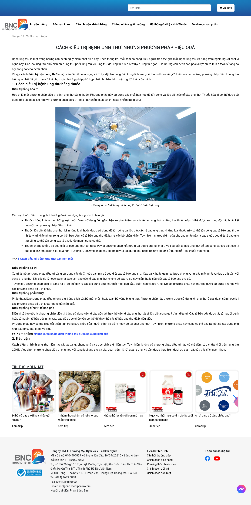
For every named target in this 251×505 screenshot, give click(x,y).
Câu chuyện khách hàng (91, 24)
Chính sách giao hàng (160, 460)
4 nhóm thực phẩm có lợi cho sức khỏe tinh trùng (78, 417)
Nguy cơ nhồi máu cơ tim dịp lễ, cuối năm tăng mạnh (171, 417)
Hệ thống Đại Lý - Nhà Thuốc (168, 24)
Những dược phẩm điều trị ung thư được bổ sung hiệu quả (71, 334)
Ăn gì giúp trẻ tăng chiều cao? (213, 415)
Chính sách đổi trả (158, 468)
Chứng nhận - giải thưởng (128, 24)
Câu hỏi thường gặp (159, 455)
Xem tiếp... (18, 426)
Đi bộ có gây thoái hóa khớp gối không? (31, 417)
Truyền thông (38, 24)
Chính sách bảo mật (159, 473)
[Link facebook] (209, 457)
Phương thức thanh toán (161, 464)
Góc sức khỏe (61, 24)
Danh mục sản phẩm (205, 24)
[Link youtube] (218, 457)
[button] (235, 399)
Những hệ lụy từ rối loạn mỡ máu (123, 415)
